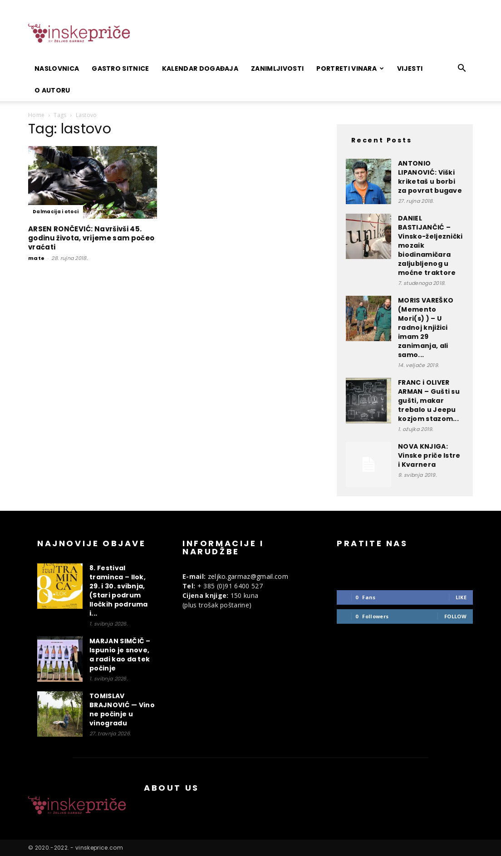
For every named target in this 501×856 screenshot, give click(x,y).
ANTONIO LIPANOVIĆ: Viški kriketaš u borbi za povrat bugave (430, 177)
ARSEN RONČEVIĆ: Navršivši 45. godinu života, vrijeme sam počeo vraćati (91, 238)
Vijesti (409, 68)
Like (461, 597)
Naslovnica (56, 68)
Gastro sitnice (120, 68)
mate (36, 258)
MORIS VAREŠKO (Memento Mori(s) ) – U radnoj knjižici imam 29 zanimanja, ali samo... (425, 327)
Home (36, 115)
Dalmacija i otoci (56, 211)
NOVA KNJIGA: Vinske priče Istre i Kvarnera (429, 455)
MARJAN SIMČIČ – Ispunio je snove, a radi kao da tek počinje (120, 654)
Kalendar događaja (200, 68)
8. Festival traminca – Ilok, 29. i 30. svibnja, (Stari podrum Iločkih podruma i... (118, 590)
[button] (462, 69)
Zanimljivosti (277, 68)
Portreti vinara (350, 68)
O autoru (52, 90)
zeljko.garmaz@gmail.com (248, 576)
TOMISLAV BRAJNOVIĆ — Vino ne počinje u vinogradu (122, 709)
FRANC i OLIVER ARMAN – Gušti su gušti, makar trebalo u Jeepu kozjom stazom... (429, 400)
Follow (455, 616)
